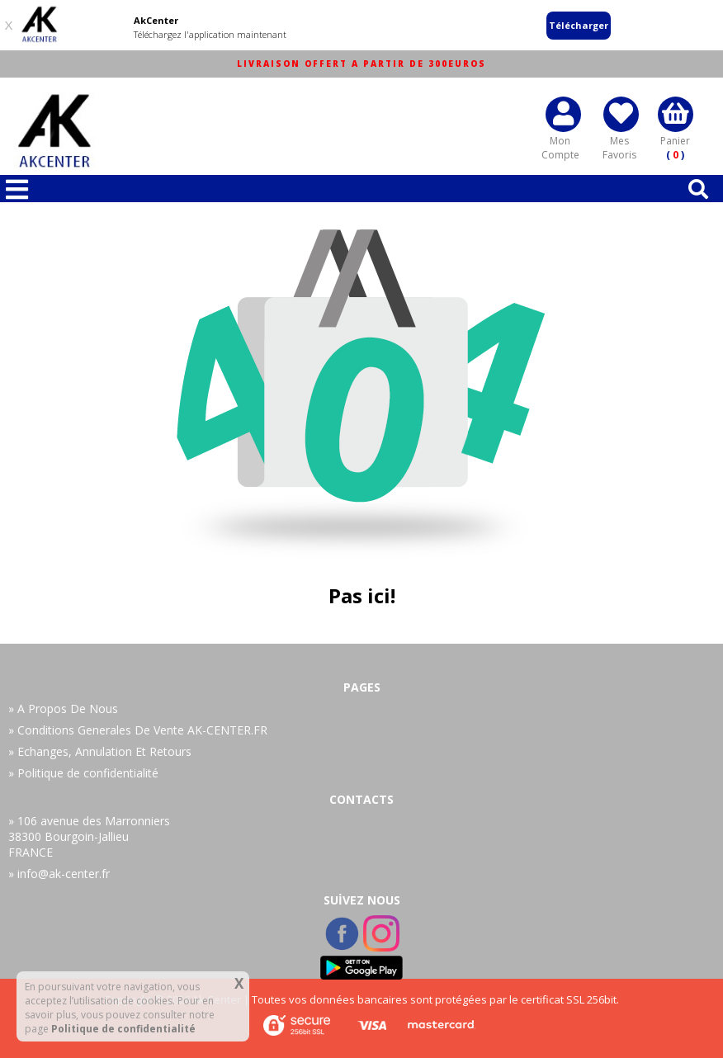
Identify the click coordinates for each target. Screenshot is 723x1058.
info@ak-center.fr (63, 873)
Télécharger (578, 25)
